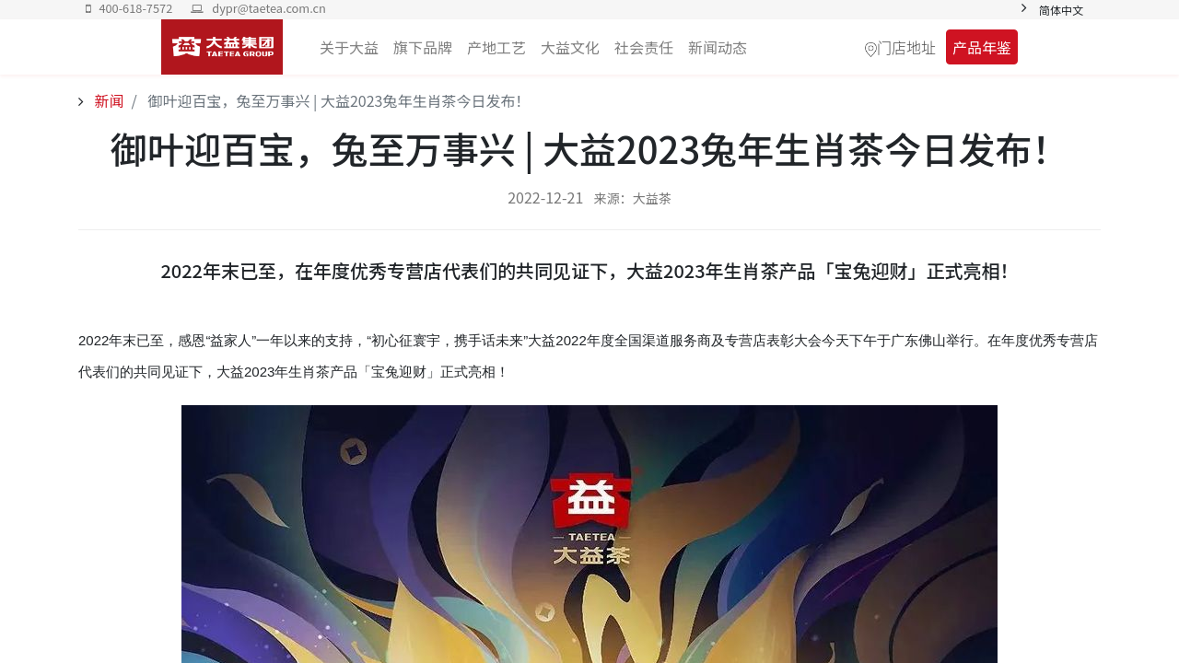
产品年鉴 (981, 47)
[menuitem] (717, 47)
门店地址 (906, 47)
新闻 (107, 100)
